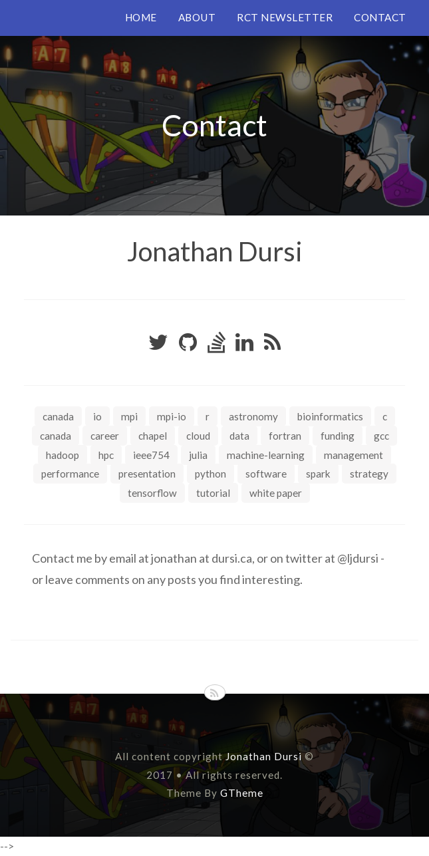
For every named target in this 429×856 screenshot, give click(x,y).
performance (70, 474)
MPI (129, 416)
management (353, 455)
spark (318, 474)
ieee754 (151, 455)
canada (55, 436)
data (239, 436)
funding (338, 436)
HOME (141, 17)
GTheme (241, 793)
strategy (369, 474)
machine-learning (266, 455)
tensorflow (152, 493)
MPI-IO (171, 416)
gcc (381, 436)
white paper (275, 493)
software (266, 474)
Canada (58, 416)
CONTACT (380, 17)
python (210, 474)
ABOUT (197, 17)
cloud (198, 436)
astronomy (253, 416)
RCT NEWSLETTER (285, 17)
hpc (106, 455)
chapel (152, 436)
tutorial (213, 493)
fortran (285, 436)
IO (97, 416)
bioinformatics (330, 416)
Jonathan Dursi (215, 251)
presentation (147, 474)
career (104, 436)
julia (198, 455)
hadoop (62, 455)
